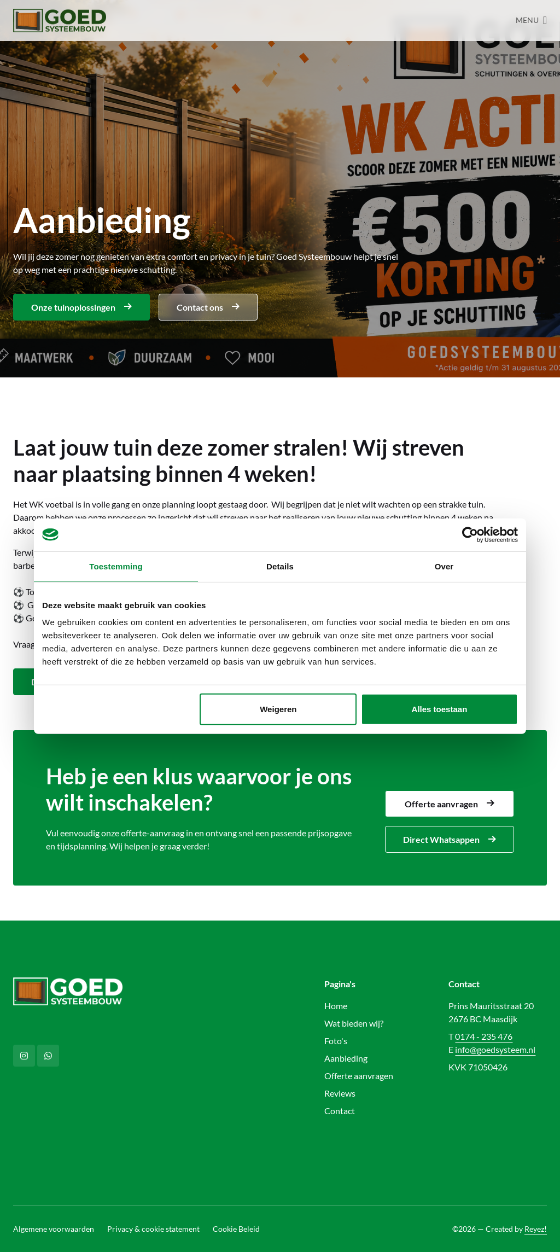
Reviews (339, 1093)
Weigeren (278, 709)
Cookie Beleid (236, 1228)
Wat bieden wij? (353, 1023)
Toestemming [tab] (116, 565)
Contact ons (208, 307)
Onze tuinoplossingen (81, 307)
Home (335, 1005)
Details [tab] (280, 565)
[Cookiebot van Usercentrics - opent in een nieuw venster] (470, 534)
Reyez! (535, 1228)
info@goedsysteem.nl (495, 1049)
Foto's (335, 1040)
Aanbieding (346, 1058)
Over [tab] (444, 565)
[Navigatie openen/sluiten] (531, 20)
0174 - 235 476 (483, 1036)
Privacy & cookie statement (153, 1228)
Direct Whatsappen (449, 839)
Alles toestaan (440, 709)
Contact (339, 1110)
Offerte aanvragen (449, 804)
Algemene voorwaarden (53, 1228)
